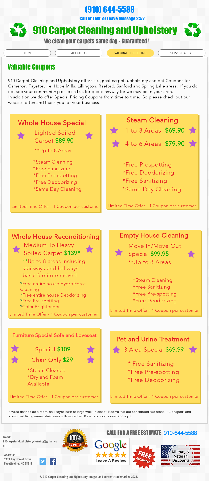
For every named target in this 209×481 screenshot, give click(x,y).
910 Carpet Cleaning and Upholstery (106, 30)
